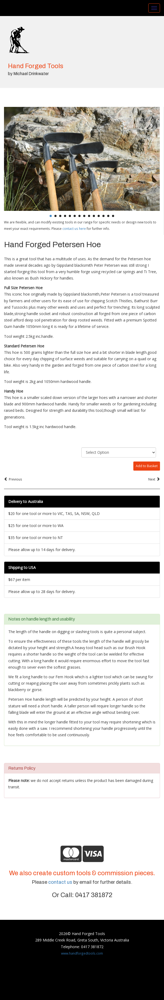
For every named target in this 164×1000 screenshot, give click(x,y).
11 (99, 216)
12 (103, 216)
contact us (60, 882)
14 (113, 216)
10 (94, 216)
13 (108, 216)
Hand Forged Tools (35, 66)
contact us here (74, 228)
